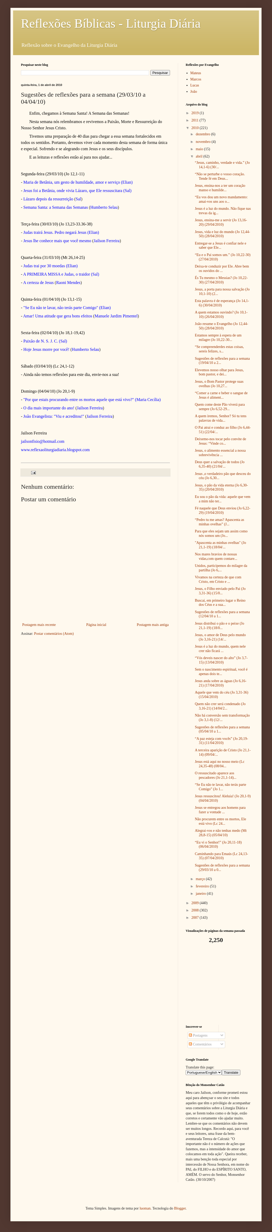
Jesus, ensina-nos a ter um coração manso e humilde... (220, 188)
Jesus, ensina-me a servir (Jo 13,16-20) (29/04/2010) (221, 222)
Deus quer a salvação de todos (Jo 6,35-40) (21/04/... (220, 464)
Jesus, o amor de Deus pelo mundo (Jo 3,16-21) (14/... (220, 637)
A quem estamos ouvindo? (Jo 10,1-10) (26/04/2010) (221, 314)
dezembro (203, 134)
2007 (195, 918)
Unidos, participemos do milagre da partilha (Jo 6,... (221, 568)
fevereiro (203, 886)
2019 (195, 113)
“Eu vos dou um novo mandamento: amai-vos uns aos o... (221, 199)
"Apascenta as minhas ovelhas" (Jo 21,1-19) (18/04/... (220, 545)
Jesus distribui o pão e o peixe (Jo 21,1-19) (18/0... (219, 625)
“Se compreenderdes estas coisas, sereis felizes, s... (219, 349)
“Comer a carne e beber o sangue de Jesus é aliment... (221, 395)
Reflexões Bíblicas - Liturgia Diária (111, 23)
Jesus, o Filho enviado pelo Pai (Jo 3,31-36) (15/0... (220, 591)
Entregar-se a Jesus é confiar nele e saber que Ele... (220, 245)
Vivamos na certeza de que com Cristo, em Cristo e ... (218, 579)
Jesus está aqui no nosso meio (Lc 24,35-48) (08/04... (220, 764)
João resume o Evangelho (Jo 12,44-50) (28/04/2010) (221, 326)
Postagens (198, 1035)
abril (199, 156)
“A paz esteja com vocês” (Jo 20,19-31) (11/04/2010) (221, 741)
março (201, 879)
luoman (145, 1208)
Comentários (200, 1044)
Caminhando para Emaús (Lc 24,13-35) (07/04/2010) (221, 856)
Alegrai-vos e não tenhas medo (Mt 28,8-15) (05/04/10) (221, 833)
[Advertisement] (218, 984)
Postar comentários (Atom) (54, 634)
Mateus (195, 73)
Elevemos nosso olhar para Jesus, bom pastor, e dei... (219, 372)
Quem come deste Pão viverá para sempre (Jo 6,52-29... (220, 407)
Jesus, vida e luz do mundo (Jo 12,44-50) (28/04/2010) (222, 234)
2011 (195, 120)
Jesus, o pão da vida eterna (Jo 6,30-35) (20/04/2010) (221, 487)
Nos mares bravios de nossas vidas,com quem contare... (216, 556)
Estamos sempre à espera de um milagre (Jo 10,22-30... (218, 337)
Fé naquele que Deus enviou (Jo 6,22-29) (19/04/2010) (222, 510)
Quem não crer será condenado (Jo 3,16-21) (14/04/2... (220, 706)
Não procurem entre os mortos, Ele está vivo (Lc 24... (220, 821)
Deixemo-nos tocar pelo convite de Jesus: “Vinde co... (220, 441)
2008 (195, 910)
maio (200, 149)
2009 (195, 903)
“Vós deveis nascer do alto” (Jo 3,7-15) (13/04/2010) (221, 660)
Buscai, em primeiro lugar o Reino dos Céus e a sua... (220, 602)
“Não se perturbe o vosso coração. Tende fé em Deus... (220, 176)
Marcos (195, 79)
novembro (203, 142)
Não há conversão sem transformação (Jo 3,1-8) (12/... (222, 717)
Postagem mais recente (39, 625)
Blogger (179, 1208)
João (193, 92)
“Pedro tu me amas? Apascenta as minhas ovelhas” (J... (219, 522)
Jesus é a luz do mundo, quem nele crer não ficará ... (220, 648)
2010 (195, 128)
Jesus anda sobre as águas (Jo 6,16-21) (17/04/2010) (220, 683)
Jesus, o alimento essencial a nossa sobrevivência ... (220, 453)
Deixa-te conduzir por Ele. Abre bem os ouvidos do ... (222, 268)
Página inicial (96, 625)
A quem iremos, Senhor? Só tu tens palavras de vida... (220, 418)
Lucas (194, 85)
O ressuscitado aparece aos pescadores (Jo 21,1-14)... (215, 775)
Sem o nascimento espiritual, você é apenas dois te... (221, 671)
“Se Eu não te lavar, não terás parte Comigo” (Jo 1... (220, 787)
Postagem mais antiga (153, 625)
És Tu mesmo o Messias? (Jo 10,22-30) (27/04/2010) (221, 280)
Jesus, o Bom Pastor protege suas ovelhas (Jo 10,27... (219, 384)
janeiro (201, 894)
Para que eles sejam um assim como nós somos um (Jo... (221, 533)
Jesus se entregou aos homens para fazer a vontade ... (220, 810)
